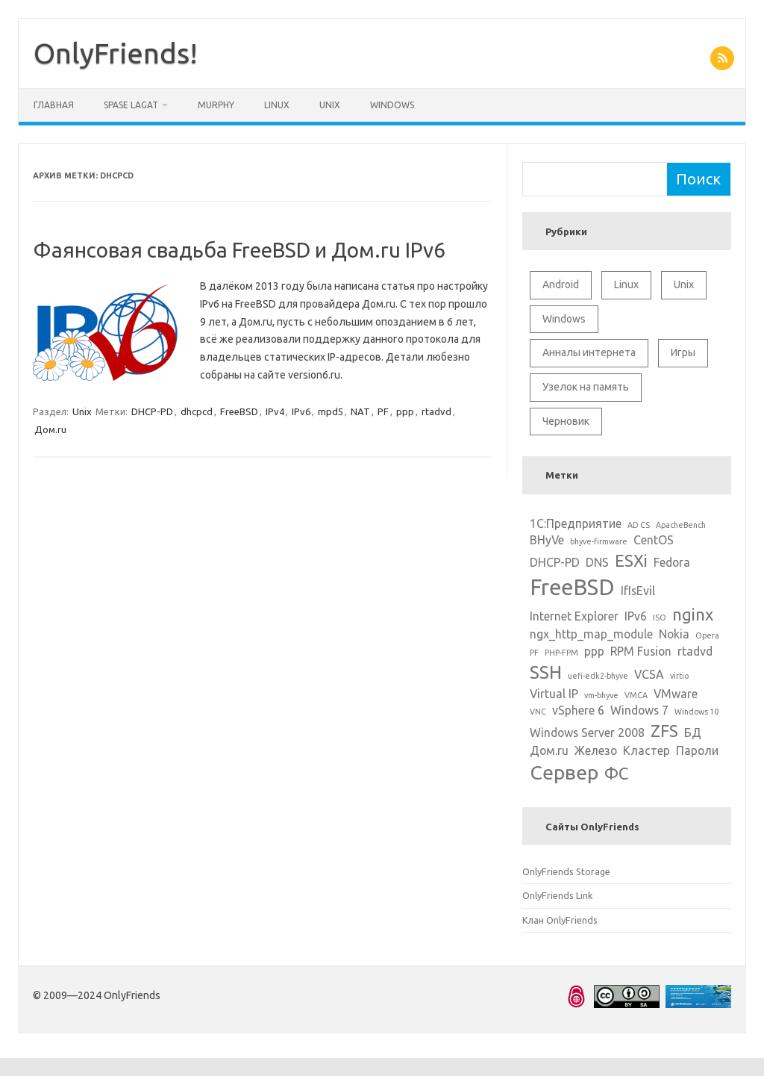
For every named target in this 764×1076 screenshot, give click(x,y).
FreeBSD (239, 411)
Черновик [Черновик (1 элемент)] (565, 421)
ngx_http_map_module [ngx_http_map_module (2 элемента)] (591, 634)
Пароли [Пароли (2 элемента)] (697, 750)
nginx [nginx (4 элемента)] (692, 614)
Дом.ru (50, 429)
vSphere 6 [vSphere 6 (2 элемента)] (578, 710)
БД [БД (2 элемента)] (692, 732)
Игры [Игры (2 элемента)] (683, 352)
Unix (329, 105)
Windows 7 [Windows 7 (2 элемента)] (639, 710)
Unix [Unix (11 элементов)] (684, 284)
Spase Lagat (131, 105)
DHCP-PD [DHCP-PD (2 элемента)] (555, 562)
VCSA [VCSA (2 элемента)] (649, 674)
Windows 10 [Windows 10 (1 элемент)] (696, 711)
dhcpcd (197, 411)
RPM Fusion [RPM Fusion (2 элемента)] (640, 651)
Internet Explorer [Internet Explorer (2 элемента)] (574, 616)
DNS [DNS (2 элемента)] (597, 562)
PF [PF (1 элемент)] (534, 652)
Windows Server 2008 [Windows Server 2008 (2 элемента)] (587, 732)
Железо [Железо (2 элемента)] (595, 750)
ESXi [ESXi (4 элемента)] (631, 560)
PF (383, 411)
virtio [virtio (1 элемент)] (679, 675)
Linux (276, 105)
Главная (54, 105)
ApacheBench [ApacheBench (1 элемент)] (681, 524)
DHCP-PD (152, 411)
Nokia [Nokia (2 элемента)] (674, 634)
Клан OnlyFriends (560, 920)
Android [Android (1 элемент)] (560, 284)
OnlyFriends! (116, 53)
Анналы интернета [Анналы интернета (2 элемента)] (589, 352)
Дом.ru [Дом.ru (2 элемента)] (549, 750)
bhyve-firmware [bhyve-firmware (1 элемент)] (598, 541)
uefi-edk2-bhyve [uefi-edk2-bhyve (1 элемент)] (598, 675)
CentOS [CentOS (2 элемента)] (653, 540)
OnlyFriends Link (557, 895)
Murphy (216, 105)
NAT (360, 411)
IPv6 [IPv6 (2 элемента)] (635, 616)
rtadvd (436, 411)
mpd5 (330, 411)
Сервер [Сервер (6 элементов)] (564, 772)
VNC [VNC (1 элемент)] (538, 711)
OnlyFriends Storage (566, 871)
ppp (405, 411)
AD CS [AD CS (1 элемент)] (638, 524)
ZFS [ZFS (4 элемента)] (664, 730)
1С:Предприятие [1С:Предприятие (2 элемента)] (575, 523)
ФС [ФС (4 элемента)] (616, 773)
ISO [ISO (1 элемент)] (659, 617)
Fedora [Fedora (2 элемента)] (672, 562)
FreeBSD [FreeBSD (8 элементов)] (572, 587)
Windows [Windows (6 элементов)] (564, 319)
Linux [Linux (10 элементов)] (626, 284)
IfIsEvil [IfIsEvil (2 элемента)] (638, 590)
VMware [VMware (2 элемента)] (676, 693)
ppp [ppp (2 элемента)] (594, 651)
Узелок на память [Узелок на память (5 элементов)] (585, 387)
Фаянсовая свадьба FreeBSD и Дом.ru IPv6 (239, 249)
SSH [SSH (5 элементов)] (546, 672)
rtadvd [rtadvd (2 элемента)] (695, 651)
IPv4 (275, 411)
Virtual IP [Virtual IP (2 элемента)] (554, 693)
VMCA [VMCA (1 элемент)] (636, 695)
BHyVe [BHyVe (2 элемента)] (547, 540)
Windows (392, 105)
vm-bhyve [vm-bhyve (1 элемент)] (601, 695)
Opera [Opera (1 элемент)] (707, 635)
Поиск (698, 178)
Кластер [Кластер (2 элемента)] (646, 750)
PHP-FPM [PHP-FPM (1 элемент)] (561, 652)
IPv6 (301, 411)
